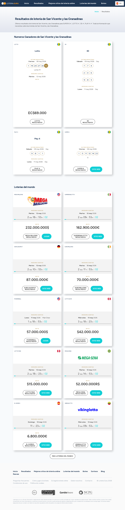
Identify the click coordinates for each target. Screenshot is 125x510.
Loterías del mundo (88, 3)
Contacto (88, 481)
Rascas (16, 474)
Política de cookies (37, 483)
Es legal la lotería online (59, 481)
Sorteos (94, 471)
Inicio (97, 12)
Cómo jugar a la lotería (40, 481)
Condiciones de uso (20, 483)
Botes (103, 3)
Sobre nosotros (76, 481)
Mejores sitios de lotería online (62, 3)
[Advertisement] (37, 95)
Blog (103, 471)
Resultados (26, 471)
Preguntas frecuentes (21, 481)
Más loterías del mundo (62, 456)
